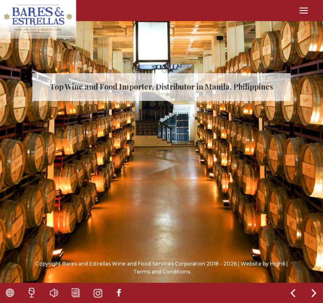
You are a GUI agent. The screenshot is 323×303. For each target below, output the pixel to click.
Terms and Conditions (161, 271)
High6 (277, 263)
